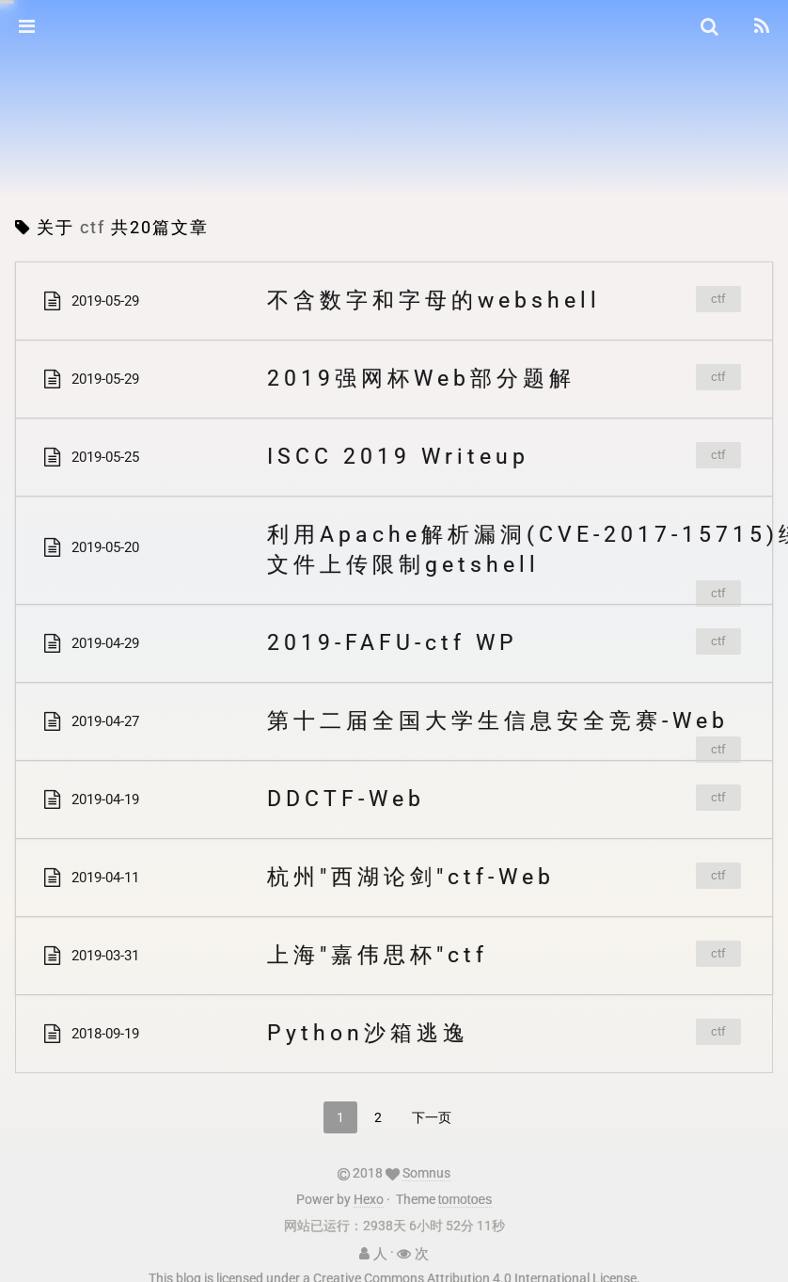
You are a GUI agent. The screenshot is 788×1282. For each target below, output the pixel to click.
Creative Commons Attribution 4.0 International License (475, 1270)
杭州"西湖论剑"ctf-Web (411, 877)
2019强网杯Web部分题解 (421, 378)
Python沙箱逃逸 (368, 1033)
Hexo (369, 1191)
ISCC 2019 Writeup (398, 456)
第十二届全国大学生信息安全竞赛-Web (498, 721)
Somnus (426, 1165)
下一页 (431, 1117)
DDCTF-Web (346, 799)
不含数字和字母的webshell (434, 300)
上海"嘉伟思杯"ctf (377, 955)
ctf (718, 299)
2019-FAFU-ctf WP (392, 643)
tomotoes (465, 1191)
